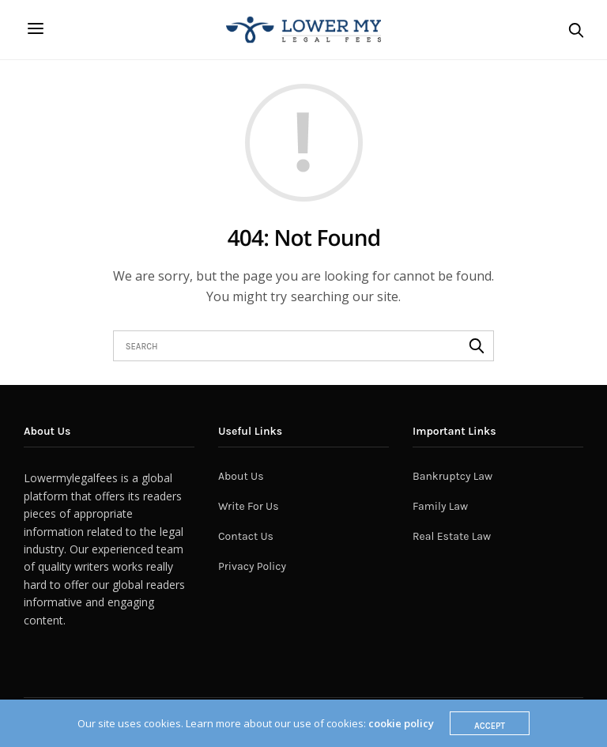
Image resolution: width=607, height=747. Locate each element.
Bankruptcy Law (452, 476)
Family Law (440, 506)
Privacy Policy (252, 566)
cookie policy (401, 723)
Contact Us (245, 536)
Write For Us (248, 506)
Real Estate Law (452, 536)
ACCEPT (489, 726)
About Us (241, 476)
